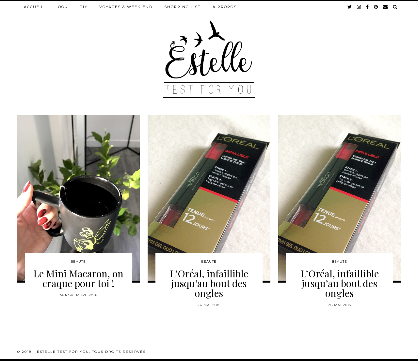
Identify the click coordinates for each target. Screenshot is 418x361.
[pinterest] (376, 7)
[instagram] (359, 7)
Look (62, 7)
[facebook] (367, 7)
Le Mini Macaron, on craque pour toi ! (78, 278)
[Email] (385, 7)
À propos (225, 7)
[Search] (395, 7)
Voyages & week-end (126, 7)
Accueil (34, 7)
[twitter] (349, 7)
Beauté (78, 261)
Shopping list (182, 7)
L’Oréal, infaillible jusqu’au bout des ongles (209, 283)
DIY (84, 7)
